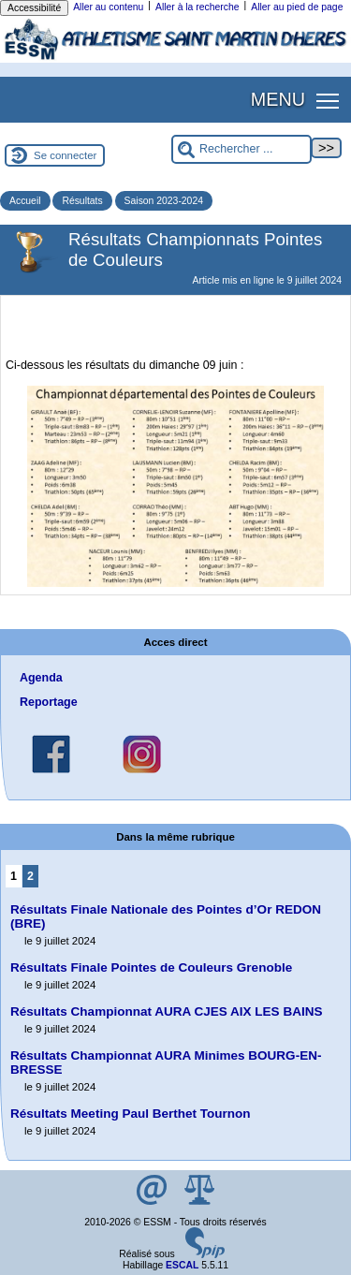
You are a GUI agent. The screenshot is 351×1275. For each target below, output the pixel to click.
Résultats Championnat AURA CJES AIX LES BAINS (166, 1011)
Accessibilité (34, 8)
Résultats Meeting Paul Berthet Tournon (130, 1113)
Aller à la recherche (197, 7)
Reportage (49, 702)
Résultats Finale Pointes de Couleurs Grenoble (151, 967)
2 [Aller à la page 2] (30, 876)
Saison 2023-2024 (163, 201)
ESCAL (182, 1265)
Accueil (25, 201)
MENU (278, 99)
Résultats (82, 201)
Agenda (41, 677)
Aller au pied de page (297, 7)
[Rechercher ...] (241, 149)
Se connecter (65, 155)
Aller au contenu (108, 7)
